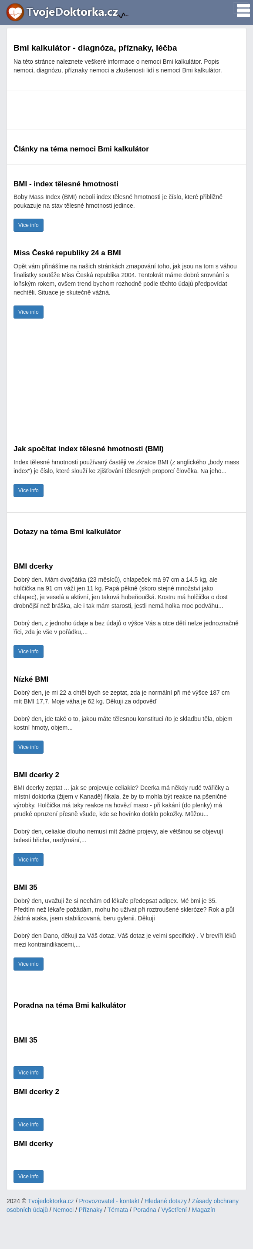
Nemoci (63, 1209)
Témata (118, 1209)
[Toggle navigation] (241, 8)
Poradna (144, 1209)
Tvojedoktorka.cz (51, 1201)
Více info (28, 225)
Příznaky (90, 1209)
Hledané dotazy (166, 1201)
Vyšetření (174, 1209)
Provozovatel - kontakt (109, 1201)
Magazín (204, 1209)
